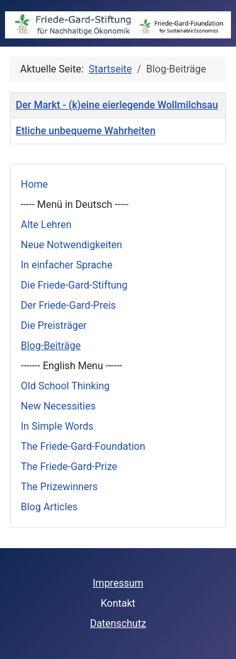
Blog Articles (49, 507)
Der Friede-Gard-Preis (68, 305)
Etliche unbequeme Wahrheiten (85, 131)
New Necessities (58, 406)
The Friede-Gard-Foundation (83, 446)
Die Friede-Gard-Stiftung (74, 285)
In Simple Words (57, 426)
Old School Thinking (65, 386)
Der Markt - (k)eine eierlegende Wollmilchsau (117, 105)
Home (34, 184)
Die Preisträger (54, 325)
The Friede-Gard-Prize (69, 467)
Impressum (118, 583)
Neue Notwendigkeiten (71, 245)
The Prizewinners (59, 487)
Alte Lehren (46, 225)
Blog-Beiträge (51, 346)
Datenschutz (118, 623)
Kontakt (118, 603)
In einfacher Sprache (67, 265)
